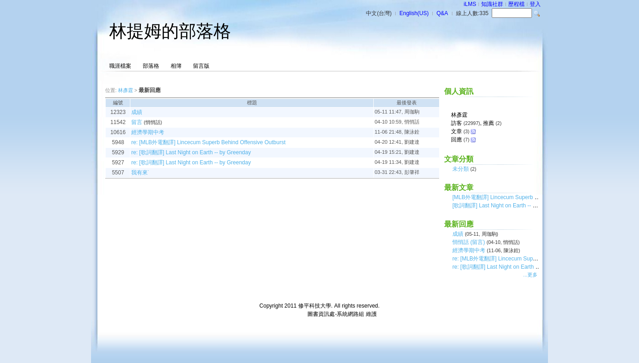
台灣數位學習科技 (284, 314)
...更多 (530, 274)
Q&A (442, 13)
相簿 (176, 66)
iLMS (470, 4)
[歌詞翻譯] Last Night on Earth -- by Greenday (508, 205)
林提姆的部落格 (170, 31)
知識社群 (492, 4)
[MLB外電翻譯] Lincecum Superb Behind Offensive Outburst (525, 197)
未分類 (460, 169)
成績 (457, 234)
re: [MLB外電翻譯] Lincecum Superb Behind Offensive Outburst (529, 258)
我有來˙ (140, 172)
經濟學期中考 (468, 250)
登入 (535, 4)
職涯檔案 (120, 66)
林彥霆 (125, 90)
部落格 (151, 66)
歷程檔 (516, 4)
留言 (136, 122)
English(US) (414, 13)
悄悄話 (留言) (468, 242)
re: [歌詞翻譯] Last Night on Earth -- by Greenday (512, 267)
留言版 (201, 66)
